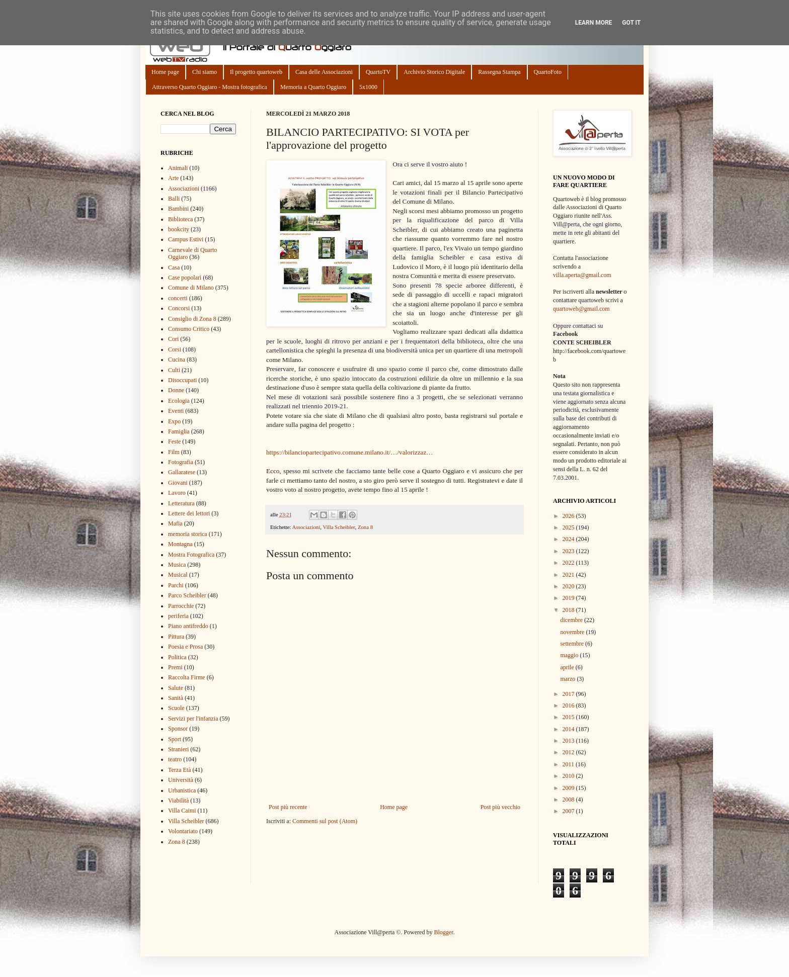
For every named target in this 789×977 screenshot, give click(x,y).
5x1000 (368, 87)
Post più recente (288, 807)
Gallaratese (181, 472)
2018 (569, 609)
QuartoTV (378, 71)
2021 (569, 574)
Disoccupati (182, 380)
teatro (175, 759)
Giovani (178, 482)
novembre (573, 632)
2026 (569, 515)
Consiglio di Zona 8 (192, 318)
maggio (570, 655)
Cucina (176, 359)
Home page (165, 71)
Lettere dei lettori (189, 513)
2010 (569, 775)
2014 (569, 729)
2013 (569, 740)
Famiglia (179, 431)
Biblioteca (180, 219)
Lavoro (177, 492)
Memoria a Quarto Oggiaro (313, 87)
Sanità (175, 697)
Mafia (175, 523)
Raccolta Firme (186, 677)
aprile (567, 667)
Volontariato (183, 831)
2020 (569, 586)
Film (174, 452)
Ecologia (179, 400)
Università (180, 779)
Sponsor (178, 728)
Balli (174, 198)
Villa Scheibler (339, 527)
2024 (569, 539)
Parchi (176, 585)
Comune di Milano (191, 287)
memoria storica (187, 534)
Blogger (443, 932)
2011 (569, 764)
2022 (569, 562)
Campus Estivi (185, 239)
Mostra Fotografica (191, 554)
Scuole (176, 708)
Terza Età (179, 769)
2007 (569, 811)
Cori (173, 338)
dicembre (572, 620)
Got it (631, 22)
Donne (176, 390)
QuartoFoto (548, 71)
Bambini (178, 208)
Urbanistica (182, 790)
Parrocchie (181, 605)
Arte (173, 178)
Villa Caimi (182, 810)
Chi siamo (204, 71)
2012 (569, 752)
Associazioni (306, 527)
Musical (178, 574)
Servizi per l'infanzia (193, 718)
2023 (569, 551)
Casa (174, 267)
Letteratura (181, 503)
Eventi (176, 410)
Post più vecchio (500, 807)
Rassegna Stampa (499, 71)
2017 (569, 693)
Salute (175, 687)
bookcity (178, 229)
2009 (569, 787)
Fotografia (180, 462)
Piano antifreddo (188, 626)
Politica (177, 657)
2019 (569, 597)
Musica (177, 564)
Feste (174, 441)
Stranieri (178, 749)
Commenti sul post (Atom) (324, 821)
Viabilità (178, 800)
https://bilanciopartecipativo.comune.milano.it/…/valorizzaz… (349, 452)
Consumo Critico (188, 328)
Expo (174, 421)
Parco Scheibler (187, 595)
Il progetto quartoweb (256, 71)
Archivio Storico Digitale (434, 71)
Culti (174, 370)
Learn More (593, 22)
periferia (178, 615)
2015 (569, 717)
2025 (569, 527)
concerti (178, 298)
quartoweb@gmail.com (581, 308)
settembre (572, 643)
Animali (178, 167)
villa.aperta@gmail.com (582, 275)
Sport (174, 739)
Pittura (176, 636)
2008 (569, 799)
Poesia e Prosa (185, 646)
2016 (569, 705)
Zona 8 (365, 527)
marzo (568, 678)
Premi (175, 667)
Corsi (174, 349)
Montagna (180, 544)
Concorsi (179, 308)
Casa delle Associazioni (324, 71)
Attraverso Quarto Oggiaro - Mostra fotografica (209, 87)
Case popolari (184, 277)
